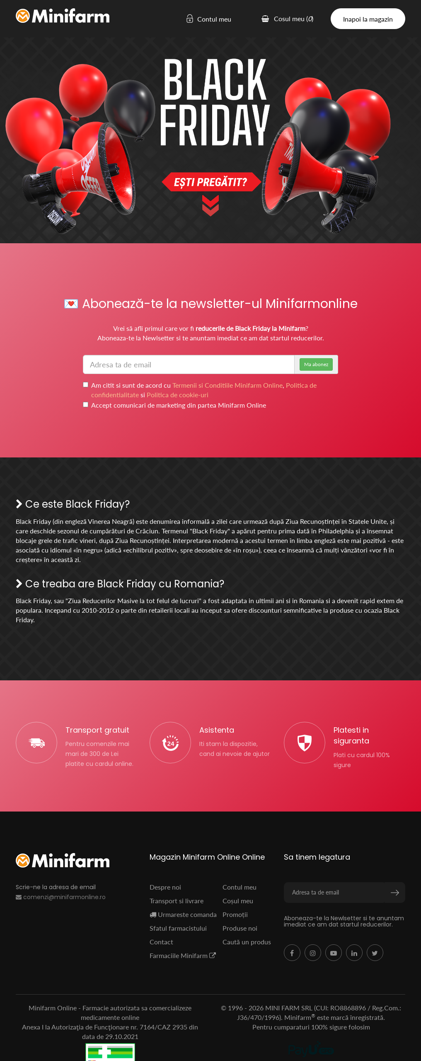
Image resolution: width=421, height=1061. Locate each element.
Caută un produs (247, 942)
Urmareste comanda (183, 914)
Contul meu (204, 19)
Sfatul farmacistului (178, 928)
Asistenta (216, 730)
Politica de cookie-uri (177, 394)
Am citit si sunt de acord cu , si (200, 389)
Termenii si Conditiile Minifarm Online (227, 385)
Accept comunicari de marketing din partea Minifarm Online (174, 405)
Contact (161, 942)
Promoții (235, 914)
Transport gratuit (97, 730)
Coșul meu (238, 901)
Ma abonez (316, 364)
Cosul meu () (287, 18)
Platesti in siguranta (351, 735)
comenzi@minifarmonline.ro (61, 897)
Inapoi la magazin (368, 19)
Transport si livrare (176, 901)
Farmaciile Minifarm (183, 955)
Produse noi (240, 928)
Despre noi (165, 887)
